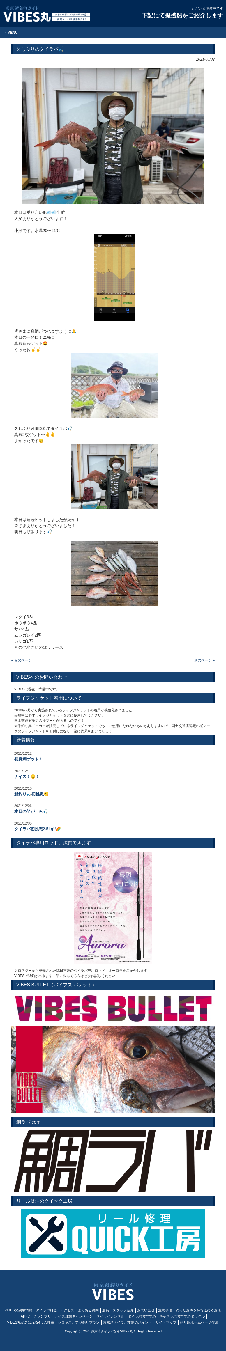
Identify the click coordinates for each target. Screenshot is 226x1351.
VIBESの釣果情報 (18, 1310)
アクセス (67, 1310)
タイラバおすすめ (142, 1316)
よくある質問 (88, 1310)
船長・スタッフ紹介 (118, 1310)
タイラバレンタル (110, 1316)
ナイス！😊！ (27, 776)
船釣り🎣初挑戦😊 (31, 794)
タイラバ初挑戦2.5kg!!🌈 (37, 829)
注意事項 (165, 1310)
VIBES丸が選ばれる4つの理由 (30, 1322)
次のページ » (204, 660)
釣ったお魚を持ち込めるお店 (198, 1310)
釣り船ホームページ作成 (199, 1322)
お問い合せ (146, 1310)
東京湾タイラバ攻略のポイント (127, 1322)
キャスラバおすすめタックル (182, 1316)
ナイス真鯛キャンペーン (73, 1316)
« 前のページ (21, 660)
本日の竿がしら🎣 (31, 811)
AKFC (25, 1316)
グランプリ (42, 1316)
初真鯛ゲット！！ (30, 759)
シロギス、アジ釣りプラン (79, 1322)
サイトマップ (166, 1322)
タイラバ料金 (46, 1310)
